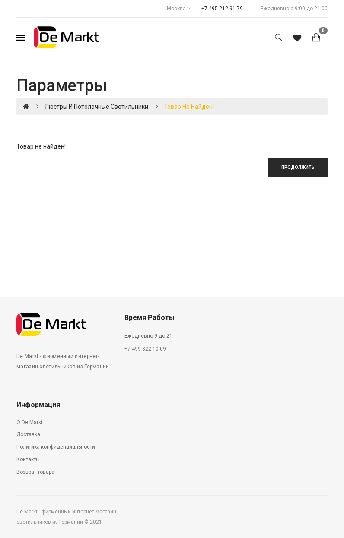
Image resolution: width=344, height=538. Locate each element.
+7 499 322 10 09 (145, 349)
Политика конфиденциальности (55, 447)
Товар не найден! (189, 106)
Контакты (28, 459)
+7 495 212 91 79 (222, 9)
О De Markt (29, 422)
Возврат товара (35, 472)
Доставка (28, 434)
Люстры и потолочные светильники (96, 106)
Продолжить (298, 167)
